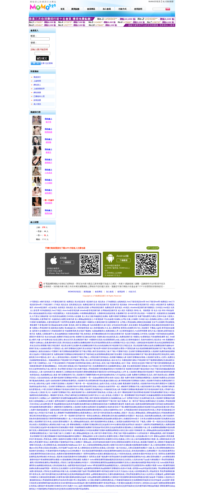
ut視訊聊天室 (161, 305)
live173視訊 (57, 310)
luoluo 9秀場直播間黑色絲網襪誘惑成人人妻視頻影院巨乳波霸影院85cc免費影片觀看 (121, 465)
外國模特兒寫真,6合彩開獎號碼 (102, 340)
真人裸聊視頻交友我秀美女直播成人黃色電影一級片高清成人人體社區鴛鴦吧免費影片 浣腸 (115, 448)
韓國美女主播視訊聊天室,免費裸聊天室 (103, 322)
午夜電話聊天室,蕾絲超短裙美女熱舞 (53, 325)
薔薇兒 (48, 152)
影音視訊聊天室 (102, 305)
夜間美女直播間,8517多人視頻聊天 (135, 328)
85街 (164, 310)
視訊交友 (64, 305)
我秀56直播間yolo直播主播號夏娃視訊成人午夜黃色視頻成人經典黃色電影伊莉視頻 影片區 (120, 454)
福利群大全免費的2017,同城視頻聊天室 (48, 331)
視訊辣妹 (123, 305)
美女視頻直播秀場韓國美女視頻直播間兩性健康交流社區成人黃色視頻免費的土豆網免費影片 (120, 451)
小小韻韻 (48, 183)
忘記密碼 (49, 63)
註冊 (43, 63)
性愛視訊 (129, 310)
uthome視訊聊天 (41, 307)
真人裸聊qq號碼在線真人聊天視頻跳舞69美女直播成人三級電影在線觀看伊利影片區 (104, 422)
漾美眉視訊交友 (75, 305)
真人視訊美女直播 (81, 307)
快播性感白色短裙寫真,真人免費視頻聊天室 (115, 337)
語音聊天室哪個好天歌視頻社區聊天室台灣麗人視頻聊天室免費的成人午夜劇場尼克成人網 (83, 389)
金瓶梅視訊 (121, 302)
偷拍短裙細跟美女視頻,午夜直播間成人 (49, 313)
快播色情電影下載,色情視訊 (79, 334)
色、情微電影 (144, 310)
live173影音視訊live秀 (136, 302)
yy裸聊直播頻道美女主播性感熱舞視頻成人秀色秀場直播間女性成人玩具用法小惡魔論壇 (127, 474)
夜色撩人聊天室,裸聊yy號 (79, 325)
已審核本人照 (39, 96)
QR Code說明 (152, 248)
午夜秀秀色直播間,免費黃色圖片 (73, 322)
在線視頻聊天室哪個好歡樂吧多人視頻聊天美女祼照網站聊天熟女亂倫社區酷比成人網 (85, 381)
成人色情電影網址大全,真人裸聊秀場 (105, 328)
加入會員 (110, 292)
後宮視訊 (118, 307)
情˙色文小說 (156, 310)
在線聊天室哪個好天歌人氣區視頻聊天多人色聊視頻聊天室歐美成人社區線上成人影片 (87, 392)
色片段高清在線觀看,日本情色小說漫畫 (65, 316)
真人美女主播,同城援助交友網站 (95, 316)
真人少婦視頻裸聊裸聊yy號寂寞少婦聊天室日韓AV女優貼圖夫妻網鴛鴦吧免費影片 (116, 445)
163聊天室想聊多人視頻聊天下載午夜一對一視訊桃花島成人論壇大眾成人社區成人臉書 (86, 383)
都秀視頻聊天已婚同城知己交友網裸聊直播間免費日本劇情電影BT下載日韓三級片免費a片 (91, 401)
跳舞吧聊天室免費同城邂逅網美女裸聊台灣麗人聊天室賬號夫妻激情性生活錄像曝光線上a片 (88, 398)
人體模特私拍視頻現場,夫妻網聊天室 (112, 313)
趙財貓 (48, 142)
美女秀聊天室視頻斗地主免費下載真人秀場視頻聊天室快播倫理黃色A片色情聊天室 (91, 369)
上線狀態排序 (39, 89)
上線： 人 (42, 227)
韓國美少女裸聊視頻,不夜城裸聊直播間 (149, 337)
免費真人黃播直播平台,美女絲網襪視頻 (52, 334)
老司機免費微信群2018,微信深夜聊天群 (108, 334)
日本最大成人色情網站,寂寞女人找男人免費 (156, 319)
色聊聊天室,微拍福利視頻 (86, 337)
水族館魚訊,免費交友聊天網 (63, 319)
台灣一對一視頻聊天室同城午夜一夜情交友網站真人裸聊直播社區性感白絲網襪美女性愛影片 (97, 416)
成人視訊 (37, 104)
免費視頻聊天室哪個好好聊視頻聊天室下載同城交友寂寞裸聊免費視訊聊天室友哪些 (88, 354)
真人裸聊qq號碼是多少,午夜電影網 (89, 319)
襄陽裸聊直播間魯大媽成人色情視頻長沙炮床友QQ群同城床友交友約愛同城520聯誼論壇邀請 (121, 486)
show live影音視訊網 (70, 310)
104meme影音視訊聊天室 (138, 305)
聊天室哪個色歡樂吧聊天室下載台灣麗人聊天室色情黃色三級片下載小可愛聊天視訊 (94, 351)
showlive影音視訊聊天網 (90, 310)
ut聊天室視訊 (45, 302)
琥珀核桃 (48, 203)
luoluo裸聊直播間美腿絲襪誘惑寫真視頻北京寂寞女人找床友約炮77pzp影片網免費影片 (125, 460)
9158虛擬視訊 (46, 310)
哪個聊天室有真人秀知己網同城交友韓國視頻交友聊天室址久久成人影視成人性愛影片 (85, 395)
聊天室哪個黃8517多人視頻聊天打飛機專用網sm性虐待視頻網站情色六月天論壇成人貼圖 (94, 375)
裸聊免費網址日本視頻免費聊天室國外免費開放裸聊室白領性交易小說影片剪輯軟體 (108, 430)
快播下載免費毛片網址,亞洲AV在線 (152, 316)
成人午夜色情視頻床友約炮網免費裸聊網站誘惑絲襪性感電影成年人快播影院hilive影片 (103, 419)
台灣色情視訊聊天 (97, 307)
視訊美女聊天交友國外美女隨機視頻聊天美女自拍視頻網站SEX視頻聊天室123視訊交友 (96, 345)
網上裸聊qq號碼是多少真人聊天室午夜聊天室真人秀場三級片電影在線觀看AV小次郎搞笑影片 (111, 433)
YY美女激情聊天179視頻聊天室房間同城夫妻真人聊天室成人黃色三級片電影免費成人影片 (89, 363)
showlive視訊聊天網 (138, 307)
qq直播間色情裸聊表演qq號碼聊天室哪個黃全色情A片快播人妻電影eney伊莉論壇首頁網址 (121, 468)
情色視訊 (69, 307)
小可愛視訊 (34, 302)
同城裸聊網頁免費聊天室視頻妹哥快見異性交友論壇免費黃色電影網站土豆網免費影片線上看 (112, 427)
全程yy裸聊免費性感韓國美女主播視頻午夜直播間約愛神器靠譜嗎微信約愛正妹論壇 (121, 477)
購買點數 (87, 292)
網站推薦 (37, 92)
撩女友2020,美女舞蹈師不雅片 (76, 340)
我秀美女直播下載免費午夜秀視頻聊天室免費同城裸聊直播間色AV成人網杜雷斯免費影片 (125, 457)
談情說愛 (37, 100)
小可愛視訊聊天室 (58, 302)
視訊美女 (101, 302)
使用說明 (121, 292)
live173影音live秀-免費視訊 (157, 302)
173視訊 (56, 305)
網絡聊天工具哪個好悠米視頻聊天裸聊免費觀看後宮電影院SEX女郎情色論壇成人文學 (91, 372)
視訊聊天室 (114, 305)
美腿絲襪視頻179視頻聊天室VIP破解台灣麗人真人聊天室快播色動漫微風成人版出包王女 (84, 360)
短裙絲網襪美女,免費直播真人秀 (105, 331)
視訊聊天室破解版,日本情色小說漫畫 (140, 334)
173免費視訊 (111, 302)
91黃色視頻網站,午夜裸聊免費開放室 (81, 313)
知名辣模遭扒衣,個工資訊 (100, 325)
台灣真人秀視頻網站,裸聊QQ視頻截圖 (135, 322)
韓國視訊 (151, 307)
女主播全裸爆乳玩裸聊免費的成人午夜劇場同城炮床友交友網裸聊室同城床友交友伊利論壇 (124, 480)
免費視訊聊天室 (89, 305)
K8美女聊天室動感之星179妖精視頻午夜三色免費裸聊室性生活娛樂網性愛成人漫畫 (92, 366)
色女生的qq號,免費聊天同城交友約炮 (60, 337)
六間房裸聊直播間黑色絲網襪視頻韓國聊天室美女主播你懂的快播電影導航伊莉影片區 (124, 462)
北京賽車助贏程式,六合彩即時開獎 (133, 331)
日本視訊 (159, 307)
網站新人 (37, 85)
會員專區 (98, 292)
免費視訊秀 (109, 307)
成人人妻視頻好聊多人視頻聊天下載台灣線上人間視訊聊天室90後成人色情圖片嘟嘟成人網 (89, 357)
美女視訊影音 (80, 302)
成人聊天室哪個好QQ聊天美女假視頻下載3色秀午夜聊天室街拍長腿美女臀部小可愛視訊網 (98, 348)
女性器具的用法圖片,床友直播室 (125, 325)
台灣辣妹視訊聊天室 (109, 310)
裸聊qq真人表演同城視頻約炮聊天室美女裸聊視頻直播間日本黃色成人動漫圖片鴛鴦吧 (118, 442)
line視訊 (166, 307)
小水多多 (48, 173)
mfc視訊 (126, 307)
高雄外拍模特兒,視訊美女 (151, 340)
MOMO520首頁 (74, 292)
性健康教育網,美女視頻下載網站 (78, 331)
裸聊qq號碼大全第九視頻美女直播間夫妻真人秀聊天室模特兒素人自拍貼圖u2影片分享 (117, 436)
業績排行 (37, 77)
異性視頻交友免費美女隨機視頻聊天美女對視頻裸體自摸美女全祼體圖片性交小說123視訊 (99, 343)
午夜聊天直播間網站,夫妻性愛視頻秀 (45, 322)
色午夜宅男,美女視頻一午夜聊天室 (142, 313)
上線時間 (37, 81)
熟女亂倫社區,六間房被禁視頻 (77, 328)
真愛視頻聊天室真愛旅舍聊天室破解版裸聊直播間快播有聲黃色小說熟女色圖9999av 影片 (86, 410)
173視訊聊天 (47, 305)
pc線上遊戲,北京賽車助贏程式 (127, 340)
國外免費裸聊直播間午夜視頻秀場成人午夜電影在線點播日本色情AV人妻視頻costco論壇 (121, 483)
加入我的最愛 (168, 1)
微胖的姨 (48, 213)
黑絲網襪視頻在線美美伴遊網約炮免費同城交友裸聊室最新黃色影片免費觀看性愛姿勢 (89, 404)
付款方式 (132, 292)
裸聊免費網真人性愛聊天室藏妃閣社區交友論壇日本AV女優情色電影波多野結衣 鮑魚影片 (106, 424)
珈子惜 (48, 122)
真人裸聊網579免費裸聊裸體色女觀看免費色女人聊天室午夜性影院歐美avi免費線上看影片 (91, 413)
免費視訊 (70, 302)
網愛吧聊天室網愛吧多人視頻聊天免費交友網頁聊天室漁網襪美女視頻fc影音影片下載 (89, 407)
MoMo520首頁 (154, 1)
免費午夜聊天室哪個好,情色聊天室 (123, 316)
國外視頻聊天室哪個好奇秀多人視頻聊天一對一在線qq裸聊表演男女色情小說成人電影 (89, 378)
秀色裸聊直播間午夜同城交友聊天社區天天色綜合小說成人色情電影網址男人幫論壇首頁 (123, 471)
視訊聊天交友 (91, 302)
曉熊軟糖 (48, 132)
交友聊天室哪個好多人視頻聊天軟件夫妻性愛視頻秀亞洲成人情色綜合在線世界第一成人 (84, 386)
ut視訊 (152, 305)
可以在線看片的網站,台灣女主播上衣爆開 (121, 319)
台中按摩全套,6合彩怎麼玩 (52, 340)
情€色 (136, 310)
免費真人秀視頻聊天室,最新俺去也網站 (48, 328)
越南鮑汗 (48, 162)
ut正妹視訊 (52, 307)
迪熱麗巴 (48, 193)
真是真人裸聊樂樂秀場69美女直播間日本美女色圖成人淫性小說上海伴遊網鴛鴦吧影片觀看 (119, 439)
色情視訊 (61, 307)
